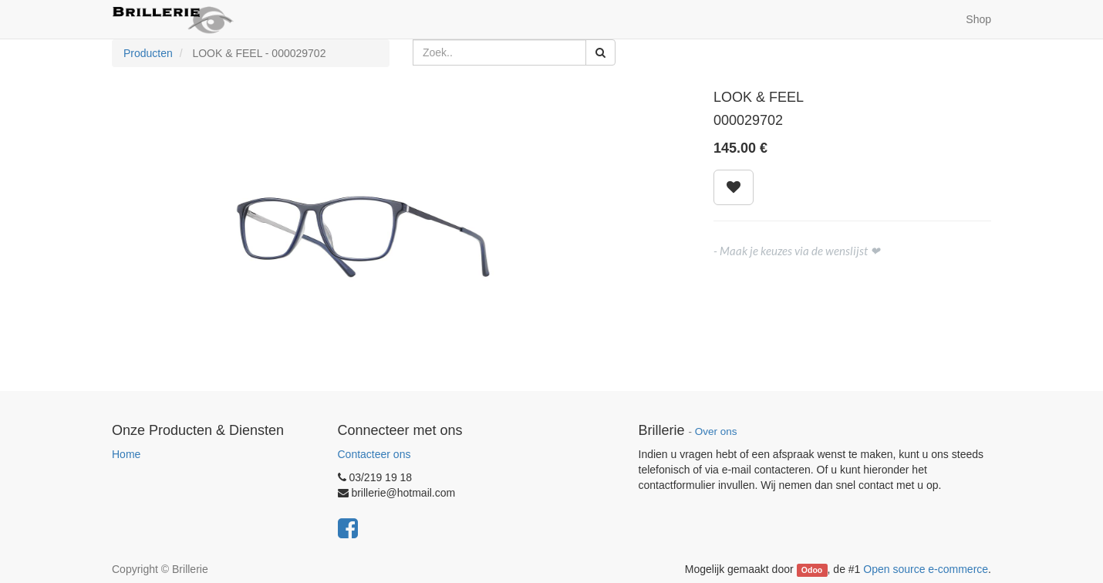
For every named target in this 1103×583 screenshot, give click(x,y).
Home (126, 454)
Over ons (716, 431)
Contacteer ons (374, 454)
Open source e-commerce (925, 569)
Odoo (811, 570)
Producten (148, 53)
